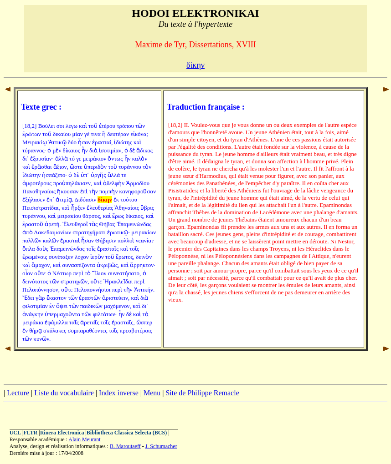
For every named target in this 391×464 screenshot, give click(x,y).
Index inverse (119, 393)
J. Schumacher (161, 446)
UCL (15, 432)
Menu (152, 393)
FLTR (30, 432)
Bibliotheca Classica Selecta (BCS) (127, 432)
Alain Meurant (84, 439)
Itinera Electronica (62, 432)
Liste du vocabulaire (64, 393)
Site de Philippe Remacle (202, 393)
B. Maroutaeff (125, 446)
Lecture (18, 393)
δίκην (195, 65)
